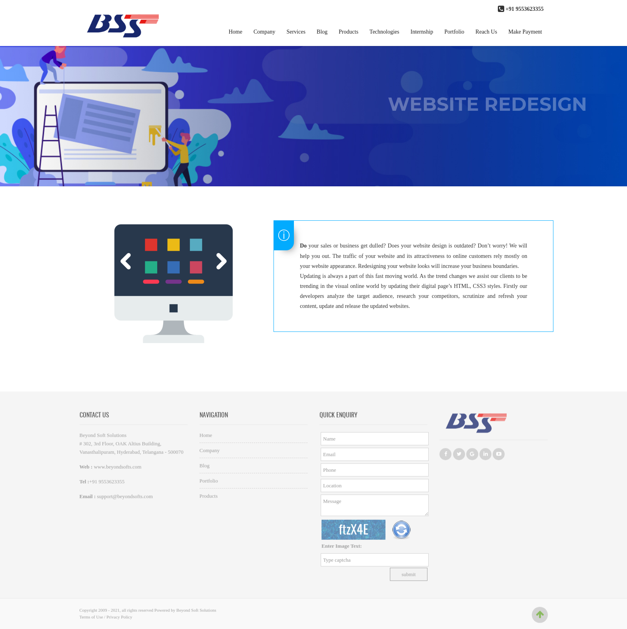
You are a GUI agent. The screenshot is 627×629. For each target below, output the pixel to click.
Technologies (384, 32)
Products (348, 32)
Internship (422, 32)
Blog (322, 32)
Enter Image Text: (341, 548)
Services (295, 32)
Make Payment (525, 32)
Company (264, 32)
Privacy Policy (119, 618)
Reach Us (486, 32)
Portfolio (454, 32)
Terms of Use (91, 618)
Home (235, 32)
